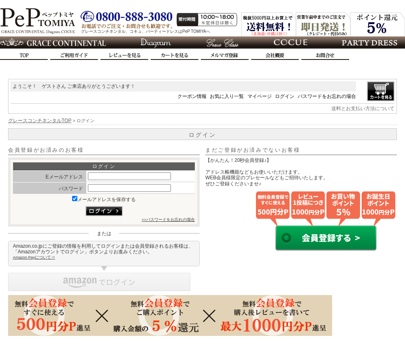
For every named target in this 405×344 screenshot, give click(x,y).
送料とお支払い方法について (362, 108)
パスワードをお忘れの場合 (327, 96)
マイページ (259, 96)
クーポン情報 (192, 96)
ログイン (284, 96)
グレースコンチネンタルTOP (39, 120)
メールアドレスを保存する (104, 199)
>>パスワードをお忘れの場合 (168, 219)
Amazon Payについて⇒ (34, 257)
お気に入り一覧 (227, 96)
